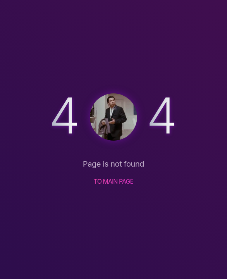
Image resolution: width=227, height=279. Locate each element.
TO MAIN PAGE (114, 181)
